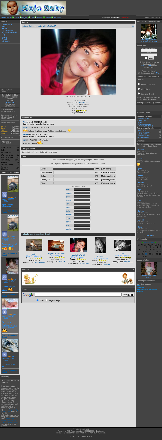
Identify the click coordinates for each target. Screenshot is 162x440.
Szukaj (4, 39)
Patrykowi (140, 288)
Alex (24, 122)
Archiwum (149, 236)
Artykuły (25, 18)
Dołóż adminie (143, 134)
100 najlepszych (8, 30)
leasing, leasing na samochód (9, 410)
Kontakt (40, 18)
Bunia (3, 128)
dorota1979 (128, 262)
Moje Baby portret (78, 257)
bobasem (149, 277)
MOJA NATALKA (49, 26)
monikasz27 (40, 262)
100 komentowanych (9, 32)
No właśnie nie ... (144, 137)
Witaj (140, 122)
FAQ (3, 34)
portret (38, 26)
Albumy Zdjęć (28, 26)
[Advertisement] (10, 66)
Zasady (48, 18)
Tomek (68, 204)
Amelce (139, 286)
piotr (2, 130)
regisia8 (26, 127)
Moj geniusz (142, 130)
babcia (10, 197)
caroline (69, 222)
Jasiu (68, 218)
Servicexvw (10, 102)
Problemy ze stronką (145, 126)
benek (25, 134)
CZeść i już (142, 120)
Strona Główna (6, 18)
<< (133, 26)
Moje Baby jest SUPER (149, 42)
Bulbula (3, 126)
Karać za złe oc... (144, 132)
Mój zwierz (57, 18)
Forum (17, 18)
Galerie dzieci (7, 25)
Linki (32, 18)
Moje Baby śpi (56, 255)
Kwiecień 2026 (149, 243)
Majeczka (4, 132)
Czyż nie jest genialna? (149, 40)
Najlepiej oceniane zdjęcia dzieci (36, 234)
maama (107, 264)
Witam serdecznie (144, 124)
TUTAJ (156, 73)
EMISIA (62, 262)
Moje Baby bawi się (34, 256)
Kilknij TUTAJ (146, 66)
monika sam (84, 103)
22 (146, 254)
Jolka (68, 211)
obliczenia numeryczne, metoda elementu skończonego (9, 420)
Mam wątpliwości (144, 119)
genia (3, 133)
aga (24, 140)
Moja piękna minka (149, 275)
